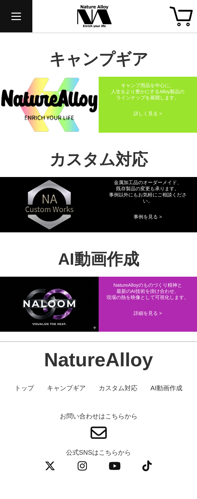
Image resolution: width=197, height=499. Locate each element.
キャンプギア (66, 388)
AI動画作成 (166, 388)
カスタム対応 (118, 388)
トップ (24, 388)
